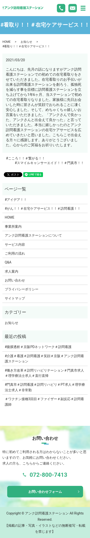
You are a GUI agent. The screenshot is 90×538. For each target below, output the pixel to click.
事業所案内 (13, 226)
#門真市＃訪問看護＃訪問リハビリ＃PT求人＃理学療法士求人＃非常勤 (45, 387)
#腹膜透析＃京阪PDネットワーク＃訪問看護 (38, 347)
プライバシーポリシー (21, 289)
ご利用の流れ (15, 253)
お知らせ (26, 41)
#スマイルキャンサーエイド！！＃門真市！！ (49, 163)
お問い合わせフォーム (45, 492)
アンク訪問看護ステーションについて (33, 235)
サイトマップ (15, 298)
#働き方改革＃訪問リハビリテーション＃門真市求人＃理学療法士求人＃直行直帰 (44, 373)
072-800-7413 (48, 474)
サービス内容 (15, 244)
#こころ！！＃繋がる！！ (25, 158)
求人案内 (11, 271)
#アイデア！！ (16, 200)
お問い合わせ (15, 280)
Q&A (8, 262)
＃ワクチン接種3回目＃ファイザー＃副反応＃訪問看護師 (44, 401)
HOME (6, 41)
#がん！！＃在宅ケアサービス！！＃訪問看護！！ (43, 208)
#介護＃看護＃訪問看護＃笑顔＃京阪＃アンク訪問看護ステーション (44, 358)
